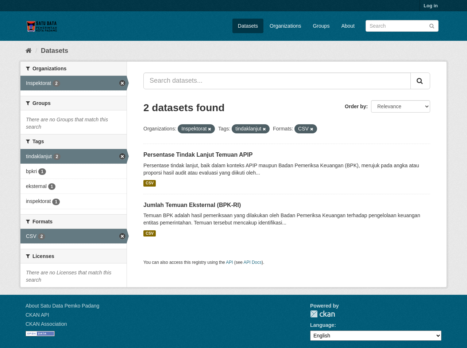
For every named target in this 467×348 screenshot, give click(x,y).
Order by (355, 106)
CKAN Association (46, 324)
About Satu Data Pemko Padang (62, 306)
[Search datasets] (402, 26)
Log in (431, 5)
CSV (150, 183)
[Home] (29, 50)
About (348, 26)
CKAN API (37, 315)
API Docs (253, 262)
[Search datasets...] (277, 81)
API (229, 262)
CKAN (322, 314)
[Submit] (432, 25)
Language (322, 325)
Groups (321, 26)
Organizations (285, 26)
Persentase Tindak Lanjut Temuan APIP (197, 155)
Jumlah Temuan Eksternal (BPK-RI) (192, 205)
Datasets (248, 26)
